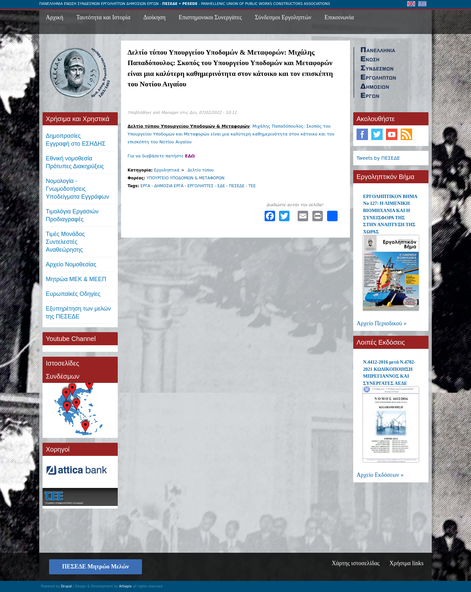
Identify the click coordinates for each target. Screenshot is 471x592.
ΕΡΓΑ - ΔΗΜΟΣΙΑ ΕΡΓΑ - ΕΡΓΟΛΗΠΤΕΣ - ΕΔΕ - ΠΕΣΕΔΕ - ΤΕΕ (198, 186)
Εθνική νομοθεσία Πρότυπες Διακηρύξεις (75, 162)
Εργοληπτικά (167, 170)
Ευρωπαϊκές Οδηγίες (73, 294)
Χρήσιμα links (406, 563)
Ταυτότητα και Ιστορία (103, 17)
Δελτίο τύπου (201, 170)
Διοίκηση (154, 17)
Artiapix (125, 586)
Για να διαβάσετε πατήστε (161, 155)
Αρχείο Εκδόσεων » (380, 475)
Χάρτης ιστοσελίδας (355, 563)
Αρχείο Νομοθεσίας (71, 264)
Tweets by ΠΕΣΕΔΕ (378, 158)
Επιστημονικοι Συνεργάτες (210, 17)
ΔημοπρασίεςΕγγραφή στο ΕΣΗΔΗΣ (76, 140)
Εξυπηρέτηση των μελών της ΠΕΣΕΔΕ (78, 312)
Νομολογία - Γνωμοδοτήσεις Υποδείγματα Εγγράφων (77, 189)
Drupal (66, 586)
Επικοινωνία (339, 17)
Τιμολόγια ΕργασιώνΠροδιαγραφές (72, 215)
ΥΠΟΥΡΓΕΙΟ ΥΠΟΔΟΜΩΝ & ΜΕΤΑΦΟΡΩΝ (185, 178)
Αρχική (54, 17)
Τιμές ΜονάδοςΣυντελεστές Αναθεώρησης (65, 242)
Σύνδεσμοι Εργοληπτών (283, 17)
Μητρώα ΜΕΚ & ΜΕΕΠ (76, 279)
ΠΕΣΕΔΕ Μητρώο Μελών (95, 566)
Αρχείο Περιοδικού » (382, 323)
